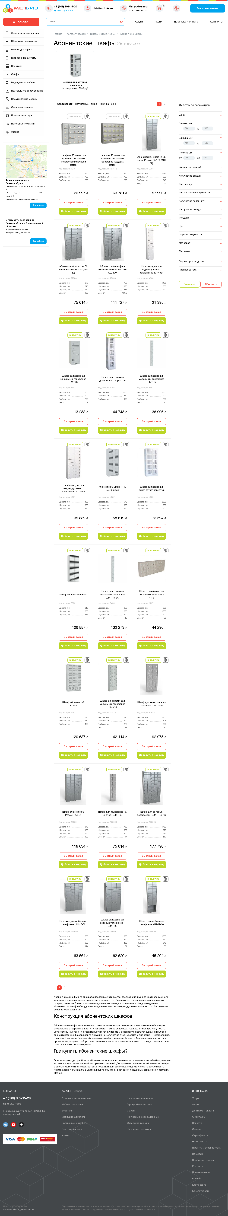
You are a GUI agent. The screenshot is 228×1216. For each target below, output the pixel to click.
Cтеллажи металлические (25, 33)
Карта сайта (199, 1185)
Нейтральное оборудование (27, 91)
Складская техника (22, 107)
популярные (82, 104)
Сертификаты (200, 1135)
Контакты (216, 22)
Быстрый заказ (73, 203)
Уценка (15, 132)
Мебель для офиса (21, 50)
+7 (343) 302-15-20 (17, 1098)
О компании (198, 1117)
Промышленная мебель (24, 99)
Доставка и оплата (186, 22)
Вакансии (197, 1154)
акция (94, 104)
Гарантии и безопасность (206, 1148)
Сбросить (211, 284)
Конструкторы (200, 1191)
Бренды (196, 1179)
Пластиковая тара (21, 116)
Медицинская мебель (23, 83)
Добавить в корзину (73, 211)
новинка (104, 104)
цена (113, 104)
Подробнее (38, 205)
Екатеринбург (65, 11)
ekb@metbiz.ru (103, 8)
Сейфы (15, 74)
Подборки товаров (203, 1160)
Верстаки (16, 66)
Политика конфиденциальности (18, 1210)
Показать (189, 284)
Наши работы (199, 1142)
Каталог (23, 22)
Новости (197, 1123)
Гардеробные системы (23, 58)
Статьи (196, 1129)
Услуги (138, 22)
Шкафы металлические (24, 41)
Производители (201, 1172)
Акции (158, 22)
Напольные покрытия (23, 124)
